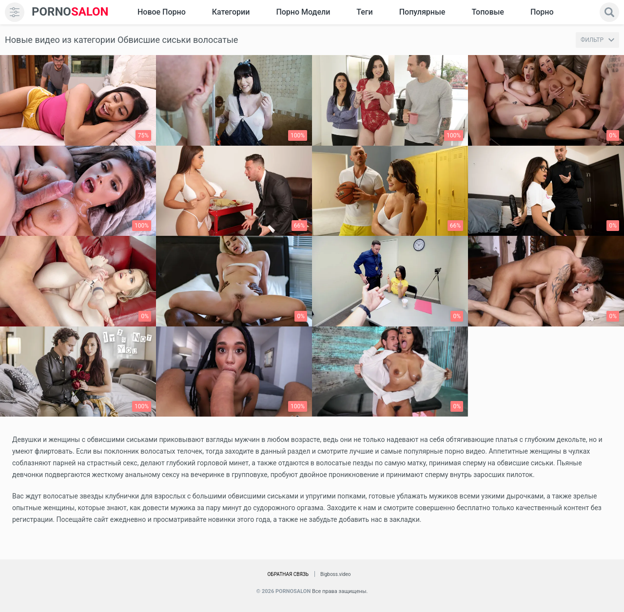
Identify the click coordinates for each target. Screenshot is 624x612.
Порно (542, 12)
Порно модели (303, 12)
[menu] (14, 12)
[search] (609, 12)
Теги (364, 12)
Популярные (422, 12)
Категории (231, 12)
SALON (70, 12)
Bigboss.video (335, 574)
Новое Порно (161, 12)
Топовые (487, 12)
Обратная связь (288, 574)
